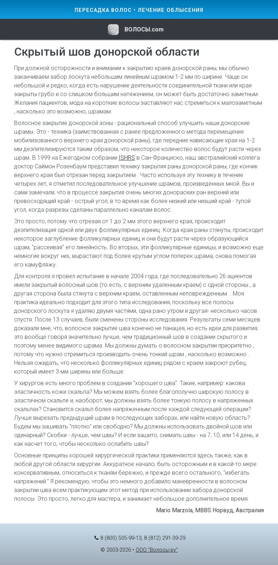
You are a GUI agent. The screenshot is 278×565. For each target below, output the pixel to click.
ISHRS (127, 157)
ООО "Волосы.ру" (157, 550)
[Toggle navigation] (19, 29)
